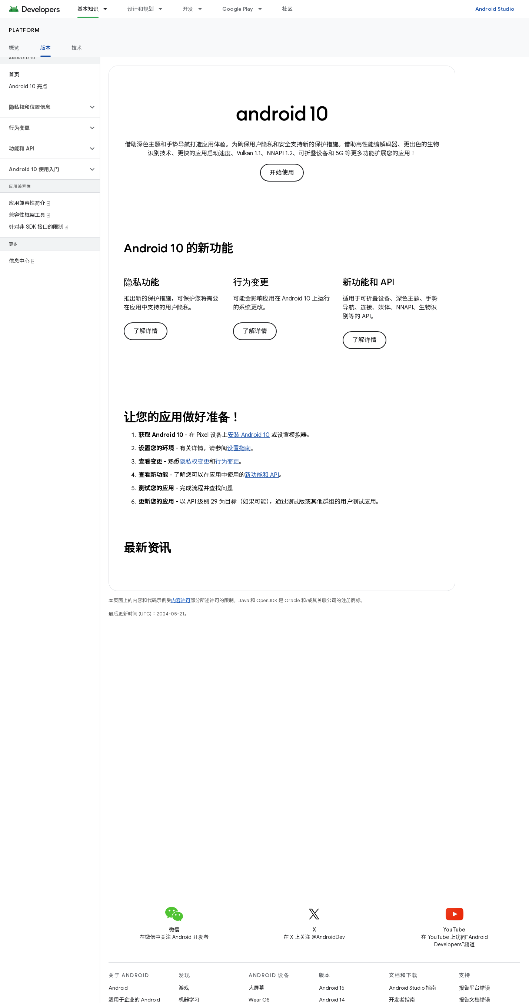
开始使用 (282, 172)
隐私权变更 (194, 461)
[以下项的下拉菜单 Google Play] (263, 9)
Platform (24, 30)
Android (118, 987)
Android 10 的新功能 (178, 248)
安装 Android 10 (249, 435)
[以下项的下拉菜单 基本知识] (109, 9)
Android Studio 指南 (412, 987)
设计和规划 (140, 9)
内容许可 (180, 600)
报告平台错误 (474, 987)
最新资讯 (147, 547)
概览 (14, 47)
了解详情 (145, 331)
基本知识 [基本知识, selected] (88, 9)
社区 (287, 9)
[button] (44, 107)
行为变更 (227, 461)
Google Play (237, 9)
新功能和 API (262, 475)
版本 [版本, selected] (45, 47)
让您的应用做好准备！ (183, 417)
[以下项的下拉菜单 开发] (203, 9)
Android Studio (495, 9)
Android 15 (332, 987)
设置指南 (239, 448)
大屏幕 (256, 987)
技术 (76, 47)
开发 (188, 9)
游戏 (184, 987)
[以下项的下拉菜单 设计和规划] (164, 9)
